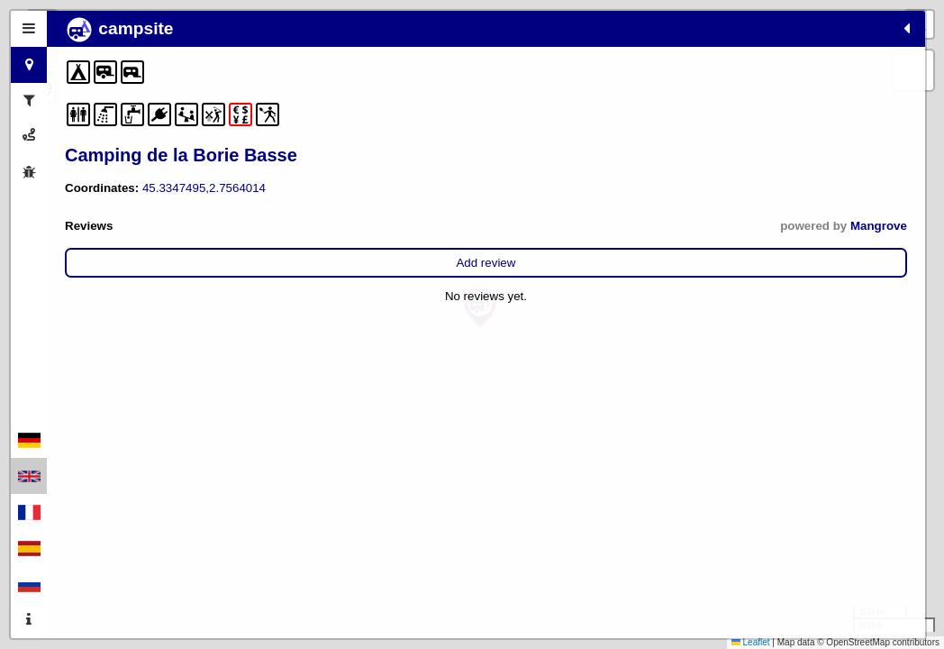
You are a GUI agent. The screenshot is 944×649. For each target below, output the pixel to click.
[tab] (29, 29)
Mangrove (315, 226)
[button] (480, 308)
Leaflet (750, 642)
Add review (204, 263)
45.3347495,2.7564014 (204, 188)
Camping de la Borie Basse (181, 155)
